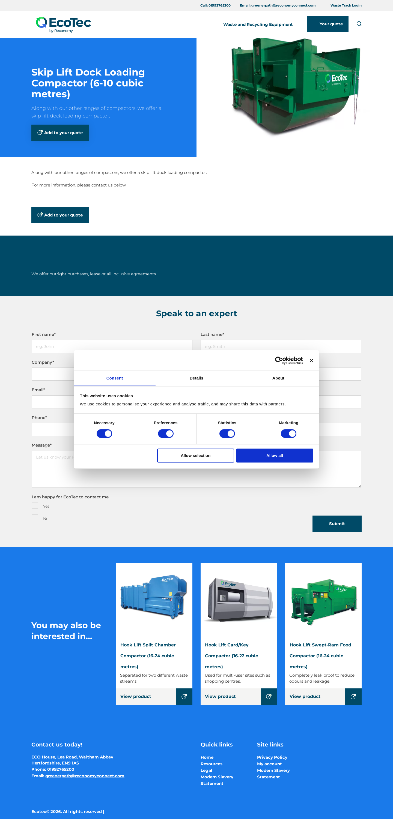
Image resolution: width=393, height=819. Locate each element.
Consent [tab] (114, 378)
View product (135, 696)
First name (44, 334)
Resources (211, 763)
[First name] (112, 346)
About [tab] (278, 378)
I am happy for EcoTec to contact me (70, 496)
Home (207, 757)
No (46, 518)
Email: (278, 5)
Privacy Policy (272, 757)
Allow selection (195, 455)
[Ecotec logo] (63, 24)
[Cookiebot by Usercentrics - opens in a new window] (279, 360)
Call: (215, 5)
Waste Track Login (346, 5)
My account (269, 763)
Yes (46, 506)
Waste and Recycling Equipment (258, 24)
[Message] (196, 469)
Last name (212, 334)
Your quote (331, 23)
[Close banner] (311, 360)
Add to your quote (63, 132)
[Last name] (281, 346)
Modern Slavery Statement (217, 780)
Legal (206, 770)
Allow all (274, 455)
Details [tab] (196, 378)
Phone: (53, 769)
